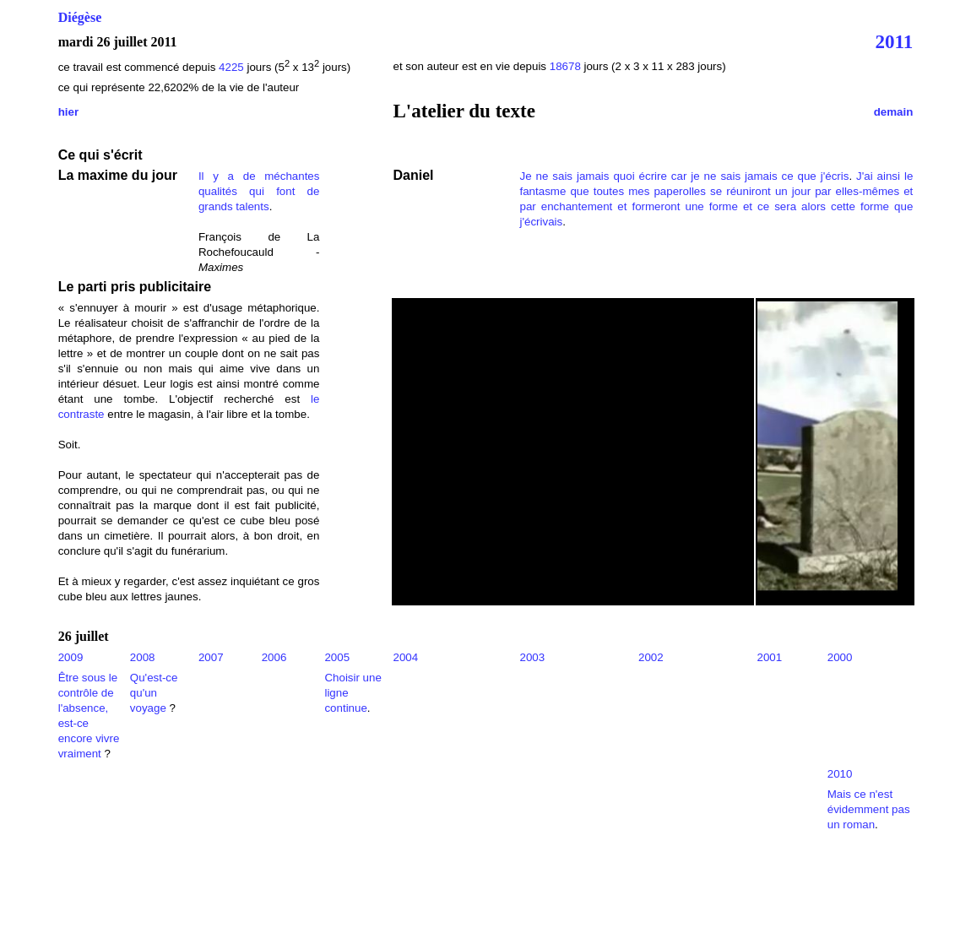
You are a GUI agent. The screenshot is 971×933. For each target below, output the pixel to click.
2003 (532, 657)
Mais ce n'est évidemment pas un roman (868, 809)
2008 (142, 657)
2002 (651, 657)
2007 (211, 657)
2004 (406, 657)
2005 (337, 657)
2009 (71, 657)
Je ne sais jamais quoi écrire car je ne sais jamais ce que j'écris (684, 176)
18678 (565, 66)
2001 (770, 657)
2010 (840, 774)
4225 (233, 67)
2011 (895, 41)
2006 (274, 657)
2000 (840, 657)
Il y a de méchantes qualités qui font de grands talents (259, 191)
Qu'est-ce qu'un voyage (154, 692)
